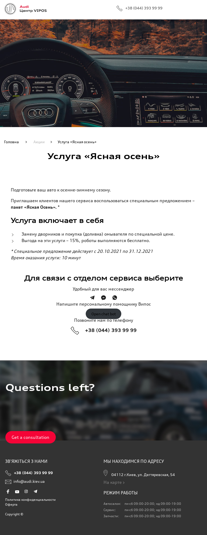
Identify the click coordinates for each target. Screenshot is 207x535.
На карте (115, 482)
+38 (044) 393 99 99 (139, 8)
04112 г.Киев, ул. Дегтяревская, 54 (139, 473)
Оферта (11, 504)
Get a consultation (30, 437)
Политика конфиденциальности (30, 500)
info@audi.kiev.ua (25, 482)
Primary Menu (198, 9)
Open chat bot (103, 314)
